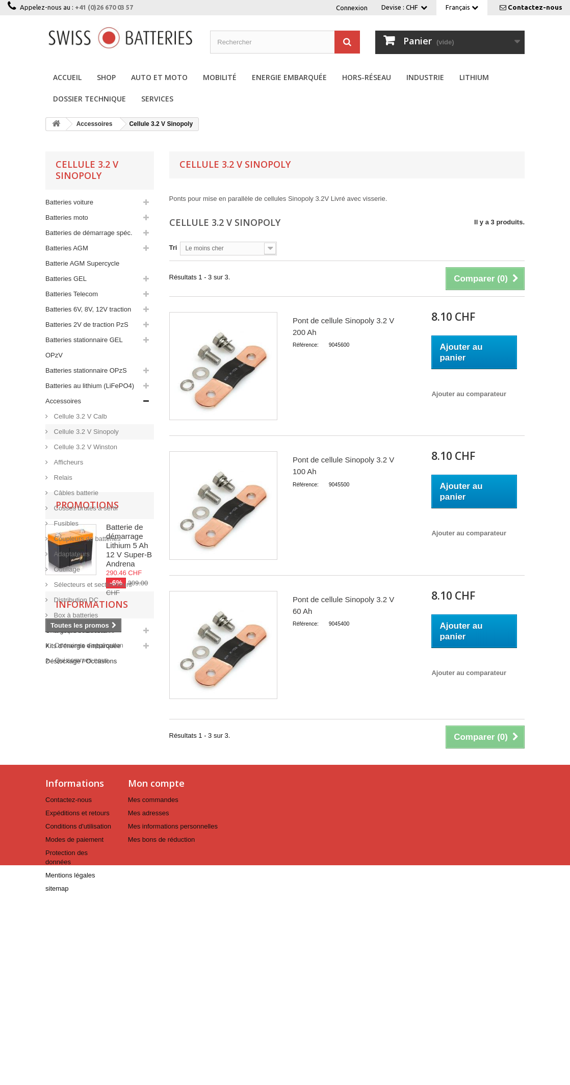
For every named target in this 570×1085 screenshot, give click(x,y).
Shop (106, 77)
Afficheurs (67, 462)
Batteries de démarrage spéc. (89, 233)
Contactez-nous (535, 7)
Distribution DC (75, 600)
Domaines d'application (88, 889)
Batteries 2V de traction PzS (86, 324)
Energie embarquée (289, 77)
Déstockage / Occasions (81, 661)
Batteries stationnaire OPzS (86, 370)
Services (157, 99)
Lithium (474, 77)
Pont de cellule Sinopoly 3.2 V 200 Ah (343, 326)
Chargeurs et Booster (77, 630)
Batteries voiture (69, 202)
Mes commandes (153, 972)
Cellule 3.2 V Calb (79, 416)
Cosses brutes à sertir (85, 508)
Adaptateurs (71, 554)
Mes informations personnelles (173, 999)
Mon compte (156, 956)
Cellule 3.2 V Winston (84, 447)
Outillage (66, 569)
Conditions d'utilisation (78, 999)
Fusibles (65, 523)
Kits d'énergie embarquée (83, 646)
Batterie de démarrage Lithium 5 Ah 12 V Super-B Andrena (129, 737)
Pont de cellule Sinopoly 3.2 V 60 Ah (343, 605)
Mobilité (220, 77)
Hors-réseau (366, 77)
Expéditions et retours (77, 986)
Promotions (87, 697)
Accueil (67, 77)
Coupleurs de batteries (86, 538)
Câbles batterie (75, 493)
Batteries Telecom (71, 294)
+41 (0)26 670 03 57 (104, 7)
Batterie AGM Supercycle (82, 263)
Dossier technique (89, 99)
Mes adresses (148, 986)
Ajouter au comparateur (468, 394)
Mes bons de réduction (161, 1012)
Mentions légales (70, 1048)
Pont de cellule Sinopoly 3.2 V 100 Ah (343, 465)
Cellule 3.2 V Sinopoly (85, 431)
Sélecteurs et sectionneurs (92, 584)
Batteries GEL (66, 278)
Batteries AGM (66, 248)
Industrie (425, 77)
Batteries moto (66, 217)
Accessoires (63, 401)
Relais (62, 477)
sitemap (57, 1061)
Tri (173, 247)
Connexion (352, 7)
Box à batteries (75, 615)
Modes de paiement (74, 1012)
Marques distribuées (84, 875)
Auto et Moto (159, 77)
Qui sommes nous (80, 904)
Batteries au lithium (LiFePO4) (89, 386)
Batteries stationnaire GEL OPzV (83, 347)
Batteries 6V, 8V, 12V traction (88, 309)
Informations (92, 852)
